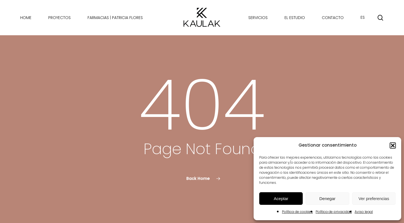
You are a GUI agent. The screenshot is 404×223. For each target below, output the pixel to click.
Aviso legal (364, 211)
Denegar (327, 198)
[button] (393, 145)
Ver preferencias (374, 198)
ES (363, 17)
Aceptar (281, 198)
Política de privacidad (334, 211)
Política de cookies (297, 211)
